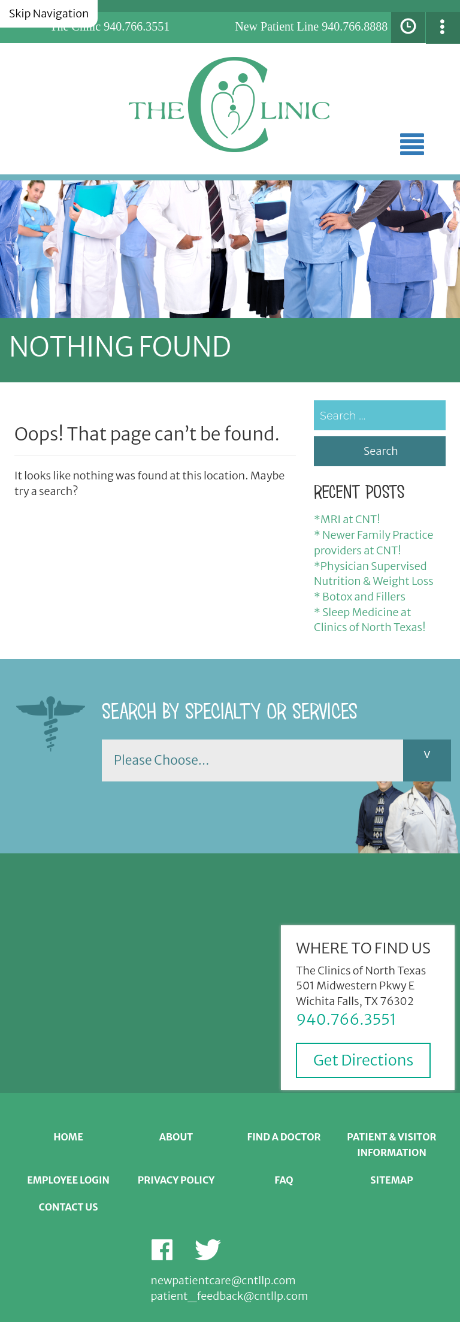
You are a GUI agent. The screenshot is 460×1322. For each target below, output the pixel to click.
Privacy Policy (176, 1180)
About (176, 1137)
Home (68, 1137)
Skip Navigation (49, 13)
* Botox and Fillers (359, 596)
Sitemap (391, 1180)
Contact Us (68, 1207)
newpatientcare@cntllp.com (223, 1280)
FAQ (283, 1180)
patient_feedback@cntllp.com (229, 1296)
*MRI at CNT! (347, 519)
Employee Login (68, 1180)
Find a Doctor (283, 1137)
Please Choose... (161, 760)
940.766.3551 (137, 26)
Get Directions (363, 1060)
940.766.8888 (355, 26)
